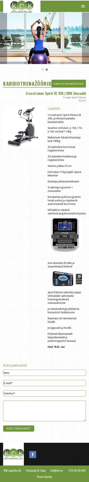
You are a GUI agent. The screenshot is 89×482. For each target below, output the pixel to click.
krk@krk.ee (57, 471)
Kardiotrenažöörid (69, 83)
